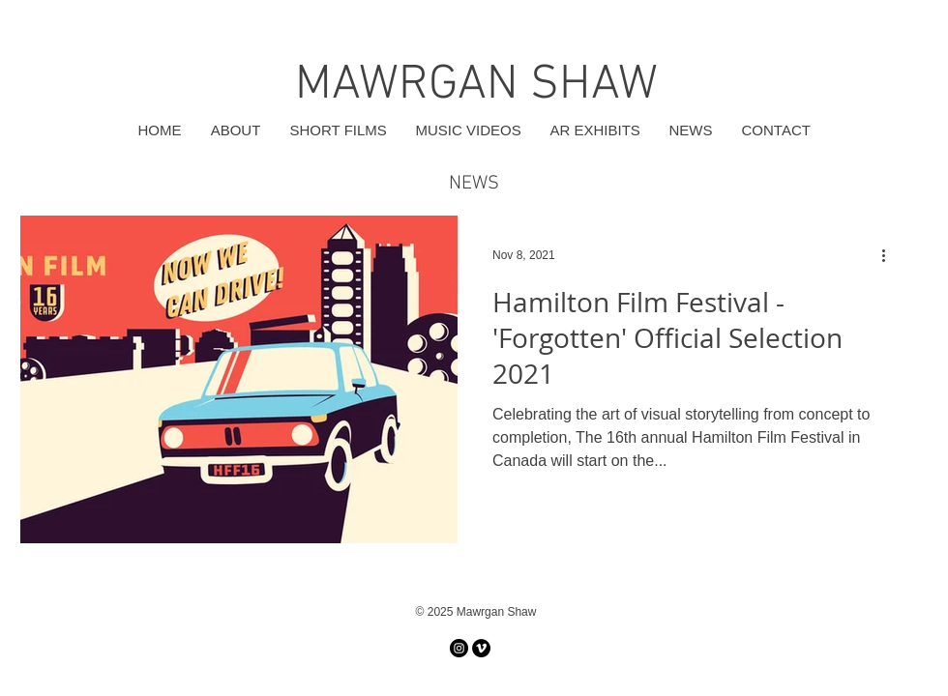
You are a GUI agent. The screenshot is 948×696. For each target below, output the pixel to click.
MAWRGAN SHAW (476, 85)
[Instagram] (459, 648)
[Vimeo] (481, 648)
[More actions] (890, 255)
